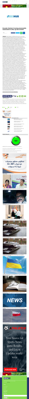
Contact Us (5, 388)
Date (3, 32)
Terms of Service (6, 386)
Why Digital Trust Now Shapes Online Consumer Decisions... (9, 149)
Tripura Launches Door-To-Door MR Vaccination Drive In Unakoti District (13, 189)
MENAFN (4, 36)
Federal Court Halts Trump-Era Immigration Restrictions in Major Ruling (14, 292)
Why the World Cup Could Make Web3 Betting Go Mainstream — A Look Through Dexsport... (12, 148)
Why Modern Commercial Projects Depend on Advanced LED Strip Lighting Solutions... (12, 150)
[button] (14, 0)
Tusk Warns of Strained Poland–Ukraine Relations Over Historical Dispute (13, 323)
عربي (12, 0)
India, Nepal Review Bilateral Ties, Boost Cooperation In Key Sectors (14, 219)
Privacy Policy (5, 387)
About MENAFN (6, 390)
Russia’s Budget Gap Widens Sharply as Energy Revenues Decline (14, 308)
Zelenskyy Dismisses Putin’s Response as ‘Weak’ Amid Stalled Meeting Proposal (14, 275)
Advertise (5, 389)
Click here (8, 382)
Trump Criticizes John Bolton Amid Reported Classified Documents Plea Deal (13, 237)
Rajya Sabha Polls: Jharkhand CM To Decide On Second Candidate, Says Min (13, 204)
